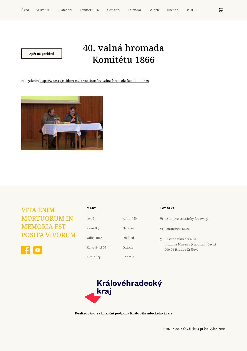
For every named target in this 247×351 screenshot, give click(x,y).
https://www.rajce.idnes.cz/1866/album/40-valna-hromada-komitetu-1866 (94, 81)
